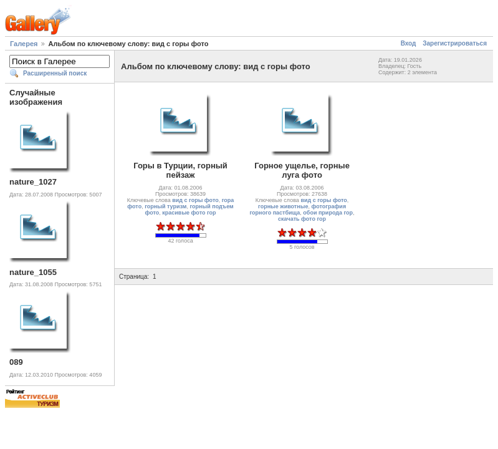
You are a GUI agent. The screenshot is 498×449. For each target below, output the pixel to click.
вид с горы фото (195, 200)
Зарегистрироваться (455, 43)
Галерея (23, 43)
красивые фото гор (189, 213)
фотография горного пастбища (297, 209)
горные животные (283, 206)
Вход (408, 43)
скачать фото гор (302, 219)
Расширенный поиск (55, 73)
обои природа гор (328, 213)
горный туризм (165, 206)
